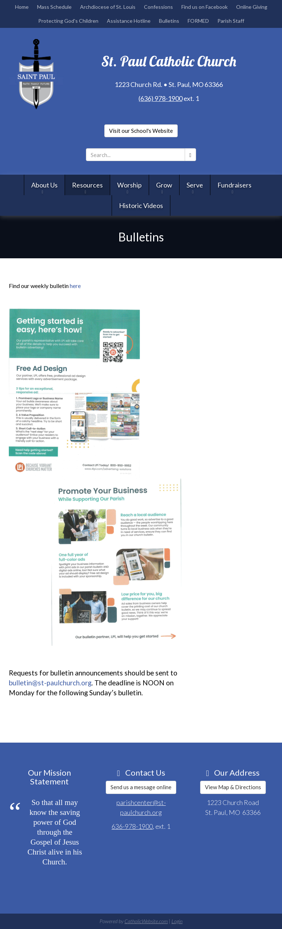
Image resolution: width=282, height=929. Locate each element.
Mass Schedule (54, 7)
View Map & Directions (233, 787)
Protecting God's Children (68, 21)
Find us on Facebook (204, 7)
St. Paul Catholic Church (168, 61)
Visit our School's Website (141, 130)
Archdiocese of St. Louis (107, 7)
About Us (44, 185)
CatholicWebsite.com (146, 921)
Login (176, 921)
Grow (164, 185)
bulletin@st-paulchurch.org (50, 682)
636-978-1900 (132, 826)
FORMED (198, 21)
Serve (195, 185)
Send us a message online (141, 787)
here (75, 285)
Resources (87, 185)
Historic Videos (141, 206)
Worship (129, 185)
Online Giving (251, 7)
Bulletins (169, 21)
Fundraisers (234, 185)
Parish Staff (230, 21)
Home (22, 7)
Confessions (158, 7)
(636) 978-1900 (160, 98)
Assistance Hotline (129, 21)
